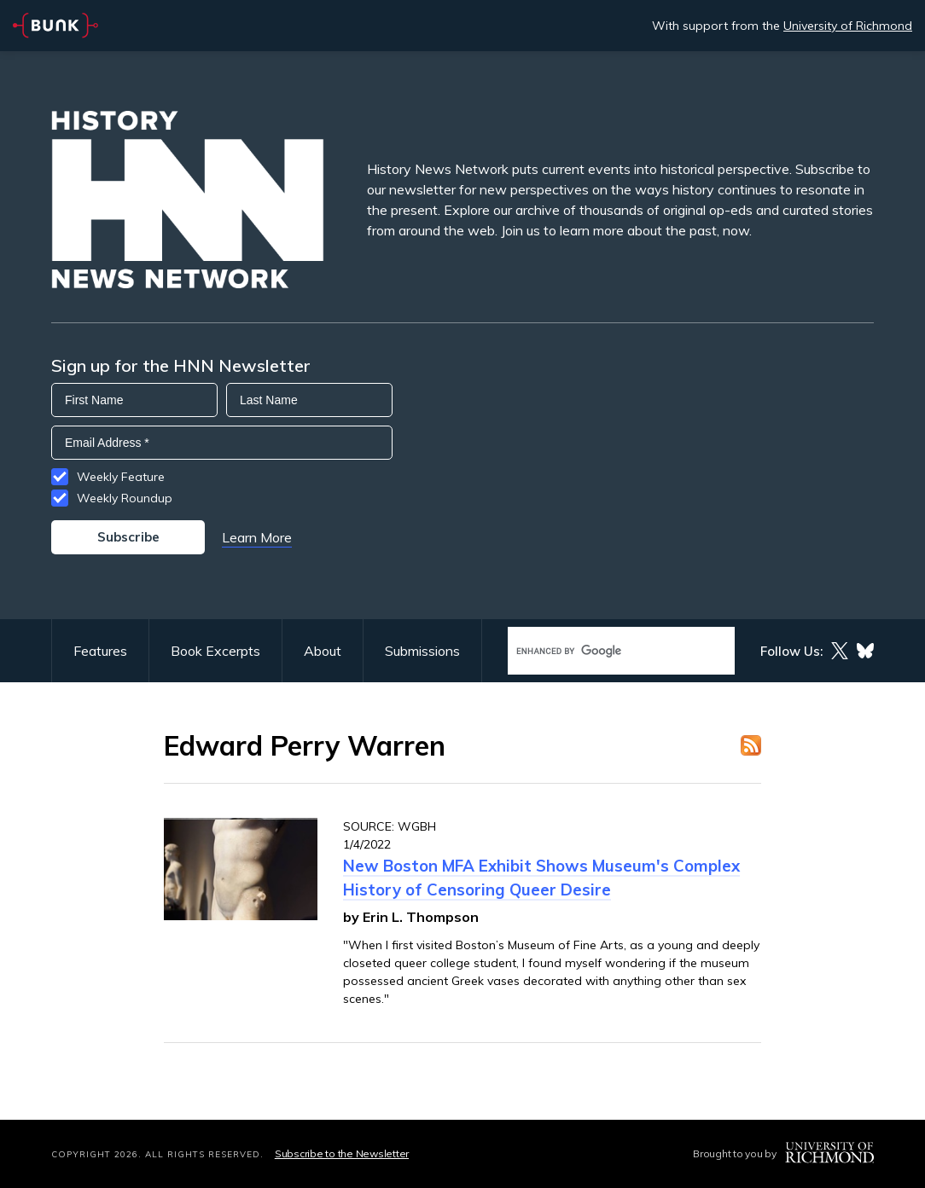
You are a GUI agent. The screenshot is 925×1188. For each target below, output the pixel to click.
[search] (603, 651)
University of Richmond (847, 25)
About (322, 650)
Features (100, 650)
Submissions (422, 650)
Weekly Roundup (124, 498)
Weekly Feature (121, 476)
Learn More (257, 537)
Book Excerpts (215, 650)
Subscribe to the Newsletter (342, 1153)
